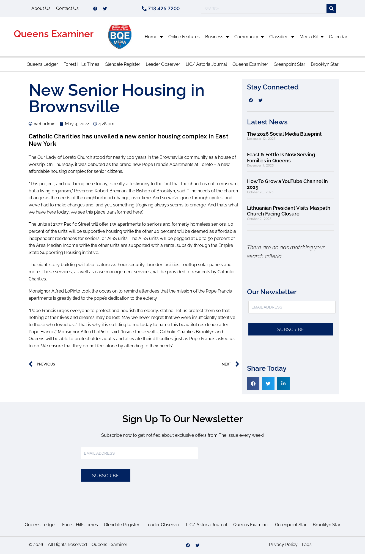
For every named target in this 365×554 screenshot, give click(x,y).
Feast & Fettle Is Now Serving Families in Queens (281, 157)
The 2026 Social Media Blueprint (284, 134)
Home (154, 37)
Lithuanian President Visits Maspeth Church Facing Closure (288, 211)
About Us (41, 8)
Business (217, 37)
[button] (253, 383)
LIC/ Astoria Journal (206, 64)
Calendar (338, 36)
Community (249, 37)
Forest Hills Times (81, 64)
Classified (281, 37)
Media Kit (311, 37)
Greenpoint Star (289, 64)
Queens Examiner (54, 33)
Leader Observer (163, 64)
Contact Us (67, 8)
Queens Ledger (42, 64)
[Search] (331, 8)
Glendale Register (122, 64)
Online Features (184, 36)
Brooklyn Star (325, 64)
